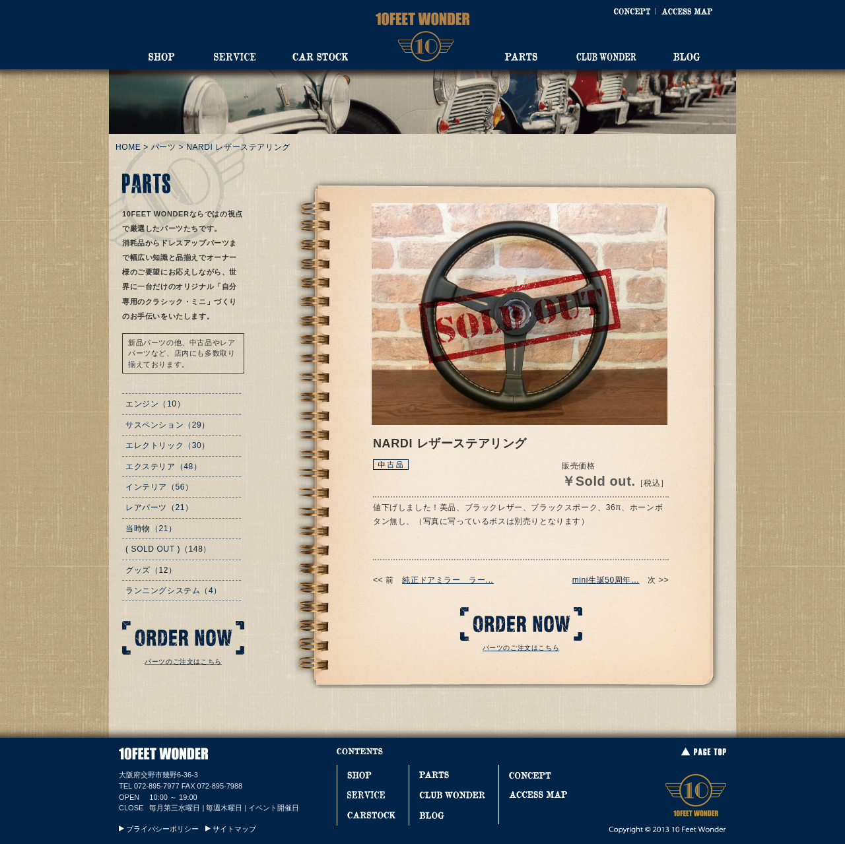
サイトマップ (234, 829)
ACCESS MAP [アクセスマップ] (686, 11)
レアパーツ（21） (159, 507)
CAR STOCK (320, 57)
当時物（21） (151, 528)
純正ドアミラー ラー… (448, 580)
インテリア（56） (159, 487)
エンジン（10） (155, 403)
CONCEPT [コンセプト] (631, 11)
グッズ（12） (151, 570)
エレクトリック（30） (167, 445)
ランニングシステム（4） (173, 590)
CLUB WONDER (606, 57)
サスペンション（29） (167, 425)
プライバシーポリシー (162, 829)
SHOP (162, 57)
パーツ (163, 147)
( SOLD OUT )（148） (168, 549)
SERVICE (234, 57)
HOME (128, 147)
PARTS (520, 57)
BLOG (686, 57)
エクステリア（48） (163, 466)
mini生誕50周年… (606, 580)
